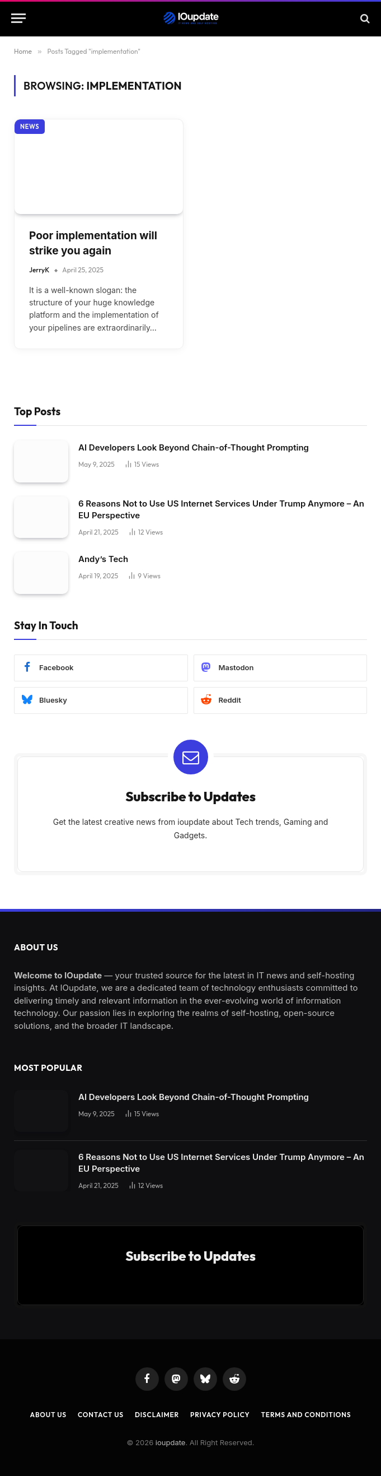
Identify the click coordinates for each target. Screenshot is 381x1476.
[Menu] (18, 18)
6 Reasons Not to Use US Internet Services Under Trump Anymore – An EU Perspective (221, 509)
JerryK (39, 270)
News (29, 127)
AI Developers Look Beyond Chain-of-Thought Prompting (193, 447)
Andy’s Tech (103, 559)
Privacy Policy (220, 1414)
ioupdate (171, 1442)
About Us (48, 1414)
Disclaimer (157, 1414)
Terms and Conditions (306, 1414)
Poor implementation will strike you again (93, 243)
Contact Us (101, 1414)
